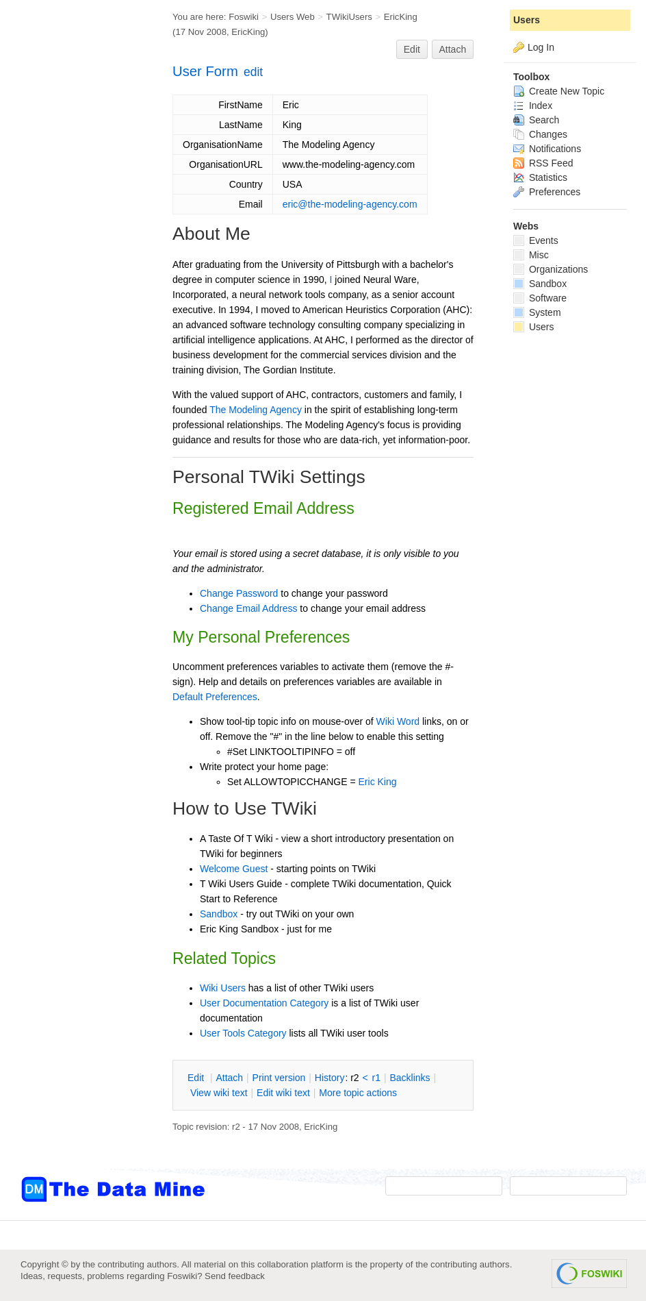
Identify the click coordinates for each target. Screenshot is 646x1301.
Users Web (292, 17)
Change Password (239, 593)
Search (536, 119)
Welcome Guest (234, 868)
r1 (376, 1077)
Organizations (550, 269)
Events (535, 240)
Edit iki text (283, 1092)
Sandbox (218, 913)
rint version (279, 1077)
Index (532, 105)
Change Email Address (248, 608)
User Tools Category (243, 1033)
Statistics (540, 177)
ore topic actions (358, 1092)
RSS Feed (543, 163)
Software (540, 298)
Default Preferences (214, 696)
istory (330, 1077)
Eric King (378, 781)
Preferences (546, 191)
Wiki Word (398, 721)
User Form (205, 71)
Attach (453, 49)
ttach (229, 1077)
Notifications (547, 148)
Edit (412, 49)
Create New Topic (558, 91)
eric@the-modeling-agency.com (350, 204)
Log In (541, 47)
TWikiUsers (349, 17)
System (537, 312)
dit (197, 1077)
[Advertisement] (75, 276)
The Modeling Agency (255, 409)
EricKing (400, 17)
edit (253, 72)
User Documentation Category (264, 1003)
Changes (540, 134)
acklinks (409, 1077)
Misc (531, 254)
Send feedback (235, 1276)
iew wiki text (219, 1092)
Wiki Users (223, 987)
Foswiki (244, 17)
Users (526, 19)
